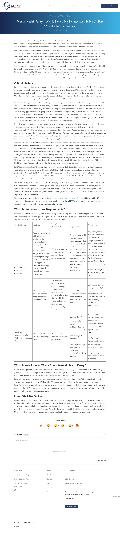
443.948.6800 (19, 470)
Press (48, 483)
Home (51, 6)
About (49, 475)
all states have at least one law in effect (66, 198)
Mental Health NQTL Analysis (74, 483)
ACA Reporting (70, 470)
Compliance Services (71, 475)
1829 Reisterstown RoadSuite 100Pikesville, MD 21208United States (21, 482)
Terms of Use (18, 526)
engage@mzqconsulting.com (23, 475)
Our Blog (87, 6)
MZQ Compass (69, 479)
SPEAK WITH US (110, 6)
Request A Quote (52, 488)
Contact (49, 492)
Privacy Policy (18, 529)
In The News (95, 6)
